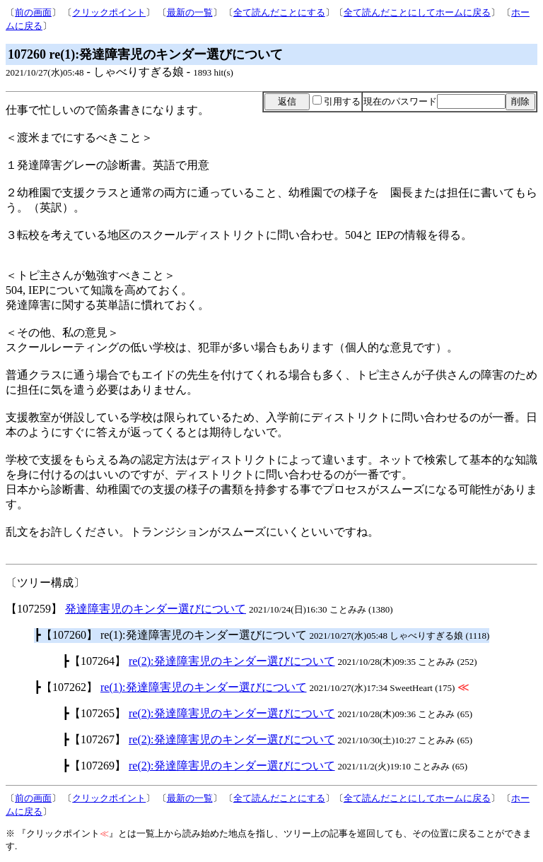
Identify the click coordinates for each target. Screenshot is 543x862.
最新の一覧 (190, 12)
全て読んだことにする (279, 12)
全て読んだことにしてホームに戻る (417, 12)
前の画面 (33, 12)
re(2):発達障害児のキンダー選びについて (232, 661)
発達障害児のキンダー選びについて (155, 609)
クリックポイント (109, 12)
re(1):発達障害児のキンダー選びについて (203, 687)
